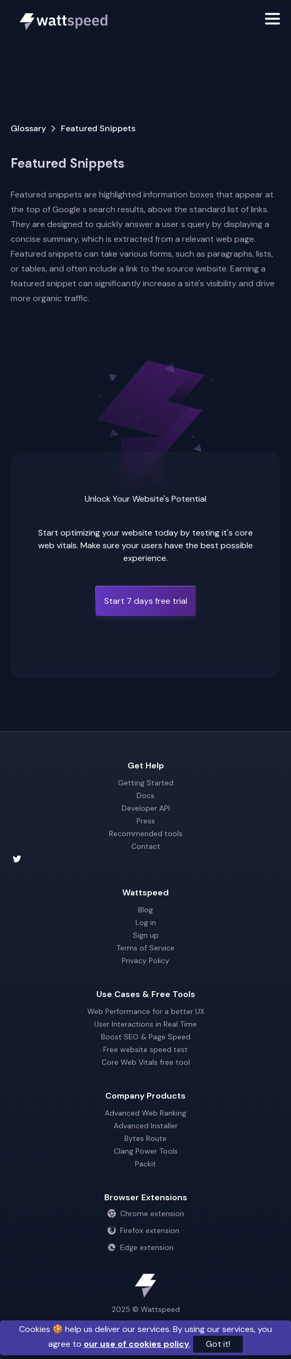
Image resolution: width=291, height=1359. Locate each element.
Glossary (28, 128)
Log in (145, 922)
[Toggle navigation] (272, 20)
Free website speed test (145, 1049)
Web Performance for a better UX (145, 1011)
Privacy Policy (145, 960)
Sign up (146, 935)
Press (146, 821)
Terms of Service (145, 948)
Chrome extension (145, 1213)
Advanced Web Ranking (145, 1113)
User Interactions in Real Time (145, 1024)
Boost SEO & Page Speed (145, 1036)
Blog (145, 909)
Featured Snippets (98, 128)
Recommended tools (146, 833)
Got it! (218, 1343)
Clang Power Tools (146, 1151)
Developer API (146, 808)
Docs (145, 795)
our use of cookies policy (136, 1343)
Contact (145, 846)
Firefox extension (143, 1230)
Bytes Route (145, 1138)
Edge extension (140, 1247)
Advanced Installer (146, 1125)
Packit (145, 1163)
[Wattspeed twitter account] (145, 859)
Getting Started (146, 782)
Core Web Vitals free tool (146, 1062)
